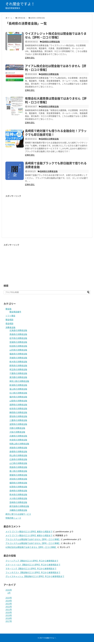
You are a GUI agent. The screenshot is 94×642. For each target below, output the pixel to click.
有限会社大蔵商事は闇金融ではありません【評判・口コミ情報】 (56, 100)
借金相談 (9, 323)
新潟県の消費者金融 (18, 385)
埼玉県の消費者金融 (18, 369)
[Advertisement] (26, 214)
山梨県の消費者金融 (18, 400)
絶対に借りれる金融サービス (18, 514)
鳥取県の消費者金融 (18, 447)
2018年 (9, 618)
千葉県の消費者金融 (18, 373)
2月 (9, 592)
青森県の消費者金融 (18, 334)
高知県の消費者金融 (18, 478)
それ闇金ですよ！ (20, 3)
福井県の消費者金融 (18, 396)
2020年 (9, 612)
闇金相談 (9, 319)
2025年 (9, 597)
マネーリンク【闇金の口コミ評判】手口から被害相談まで (31, 568)
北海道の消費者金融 (18, 330)
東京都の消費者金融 (18, 377)
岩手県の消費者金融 (18, 338)
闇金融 (8, 308)
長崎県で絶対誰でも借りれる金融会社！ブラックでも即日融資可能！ (56, 132)
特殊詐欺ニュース (13, 517)
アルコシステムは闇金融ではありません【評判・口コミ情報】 (33, 539)
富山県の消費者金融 (18, 388)
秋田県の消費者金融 (18, 345)
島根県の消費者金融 (18, 451)
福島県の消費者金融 (18, 353)
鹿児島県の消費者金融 (19, 506)
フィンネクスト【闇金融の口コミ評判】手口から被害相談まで (33, 572)
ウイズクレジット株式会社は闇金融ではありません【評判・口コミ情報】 (56, 35)
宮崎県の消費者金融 (18, 502)
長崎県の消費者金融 (51, 41)
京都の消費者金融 (17, 428)
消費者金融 (10, 327)
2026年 (9, 589)
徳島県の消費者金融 (18, 467)
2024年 (9, 600)
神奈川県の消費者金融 (19, 381)
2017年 (9, 621)
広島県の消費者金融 (18, 459)
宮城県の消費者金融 (18, 342)
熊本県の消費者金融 (18, 494)
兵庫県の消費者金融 (18, 435)
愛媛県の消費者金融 (18, 474)
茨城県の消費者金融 (18, 357)
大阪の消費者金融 (17, 431)
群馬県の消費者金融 (18, 365)
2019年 (9, 615)
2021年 (9, 609)
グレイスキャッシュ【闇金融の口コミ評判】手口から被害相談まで (35, 576)
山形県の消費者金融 (18, 349)
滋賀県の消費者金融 (18, 424)
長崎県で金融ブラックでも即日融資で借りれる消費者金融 (56, 165)
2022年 (9, 606)
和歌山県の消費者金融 (19, 443)
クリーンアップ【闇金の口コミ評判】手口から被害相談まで (32, 560)
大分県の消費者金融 (18, 498)
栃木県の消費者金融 (18, 361)
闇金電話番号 (15, 311)
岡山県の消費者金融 (18, 455)
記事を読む (30, 57)
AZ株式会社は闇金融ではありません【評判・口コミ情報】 (31, 547)
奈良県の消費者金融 (18, 439)
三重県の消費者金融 (18, 420)
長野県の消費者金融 (18, 404)
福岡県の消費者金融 (18, 482)
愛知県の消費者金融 (18, 416)
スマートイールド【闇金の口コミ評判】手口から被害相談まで (33, 564)
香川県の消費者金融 (18, 471)
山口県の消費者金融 (18, 463)
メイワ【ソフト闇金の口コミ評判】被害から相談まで (29, 531)
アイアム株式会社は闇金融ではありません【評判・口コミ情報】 (55, 68)
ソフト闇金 (10, 315)
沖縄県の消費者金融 (18, 510)
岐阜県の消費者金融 (18, 408)
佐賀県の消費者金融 (18, 486)
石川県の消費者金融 (18, 392)
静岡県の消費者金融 (18, 412)
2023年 (9, 603)
